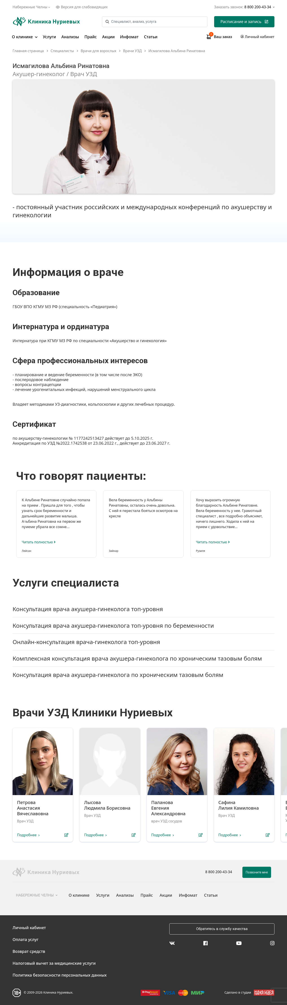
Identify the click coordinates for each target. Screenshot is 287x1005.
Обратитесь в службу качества (222, 929)
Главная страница (28, 51)
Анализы (70, 36)
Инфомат (129, 36)
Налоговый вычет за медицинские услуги (54, 963)
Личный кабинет (29, 927)
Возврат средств (29, 951)
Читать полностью (39, 542)
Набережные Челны (32, 6)
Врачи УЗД (132, 51)
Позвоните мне (257, 872)
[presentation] (243, 474)
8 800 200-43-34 (218, 872)
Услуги (49, 36)
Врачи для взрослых (98, 51)
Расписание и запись (244, 21)
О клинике (24, 36)
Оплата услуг (26, 939)
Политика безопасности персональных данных (60, 975)
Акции (108, 36)
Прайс (90, 36)
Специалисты (62, 51)
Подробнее (27, 835)
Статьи (150, 36)
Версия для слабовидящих (82, 6)
